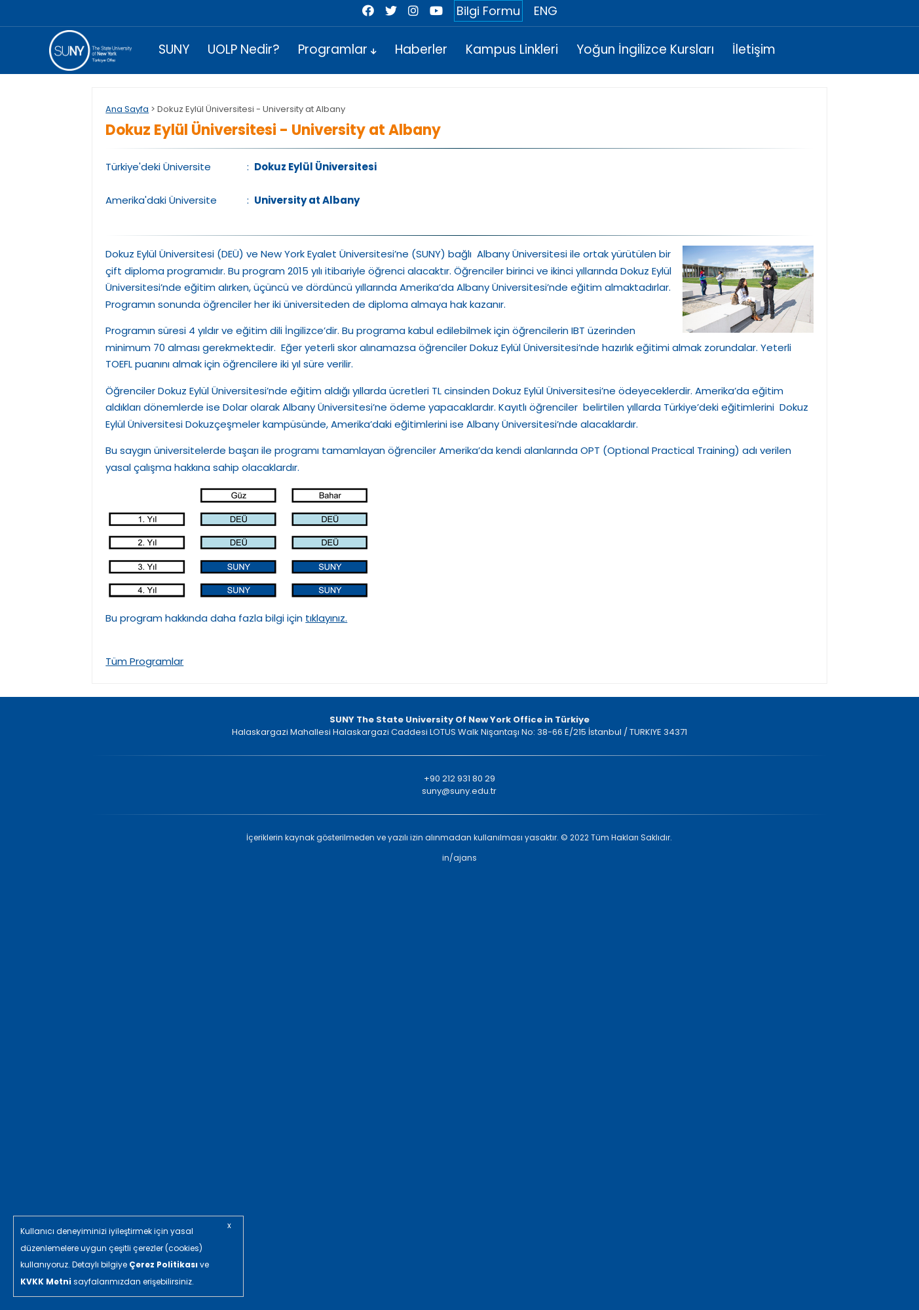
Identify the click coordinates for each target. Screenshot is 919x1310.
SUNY (174, 49)
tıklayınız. (326, 618)
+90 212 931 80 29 (459, 778)
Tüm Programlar (144, 661)
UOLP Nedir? (244, 49)
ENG (545, 11)
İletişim (754, 49)
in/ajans (459, 857)
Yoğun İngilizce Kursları (645, 49)
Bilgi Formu (488, 11)
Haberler (421, 49)
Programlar (337, 49)
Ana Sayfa (127, 109)
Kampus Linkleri (512, 49)
